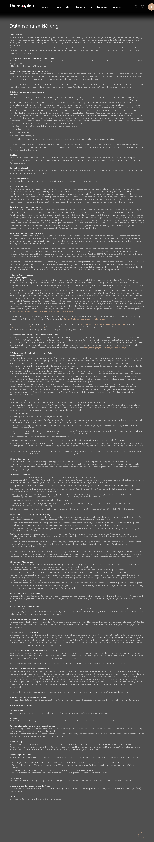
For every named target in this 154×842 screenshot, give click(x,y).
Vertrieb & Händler (61, 7)
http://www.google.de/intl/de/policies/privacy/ (105, 347)
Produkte (44, 7)
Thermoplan (80, 7)
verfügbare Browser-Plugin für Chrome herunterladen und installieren (43, 311)
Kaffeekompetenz (99, 7)
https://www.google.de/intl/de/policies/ (27, 326)
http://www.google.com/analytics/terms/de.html (103, 324)
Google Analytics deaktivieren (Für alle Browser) (85, 319)
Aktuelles (117, 7)
